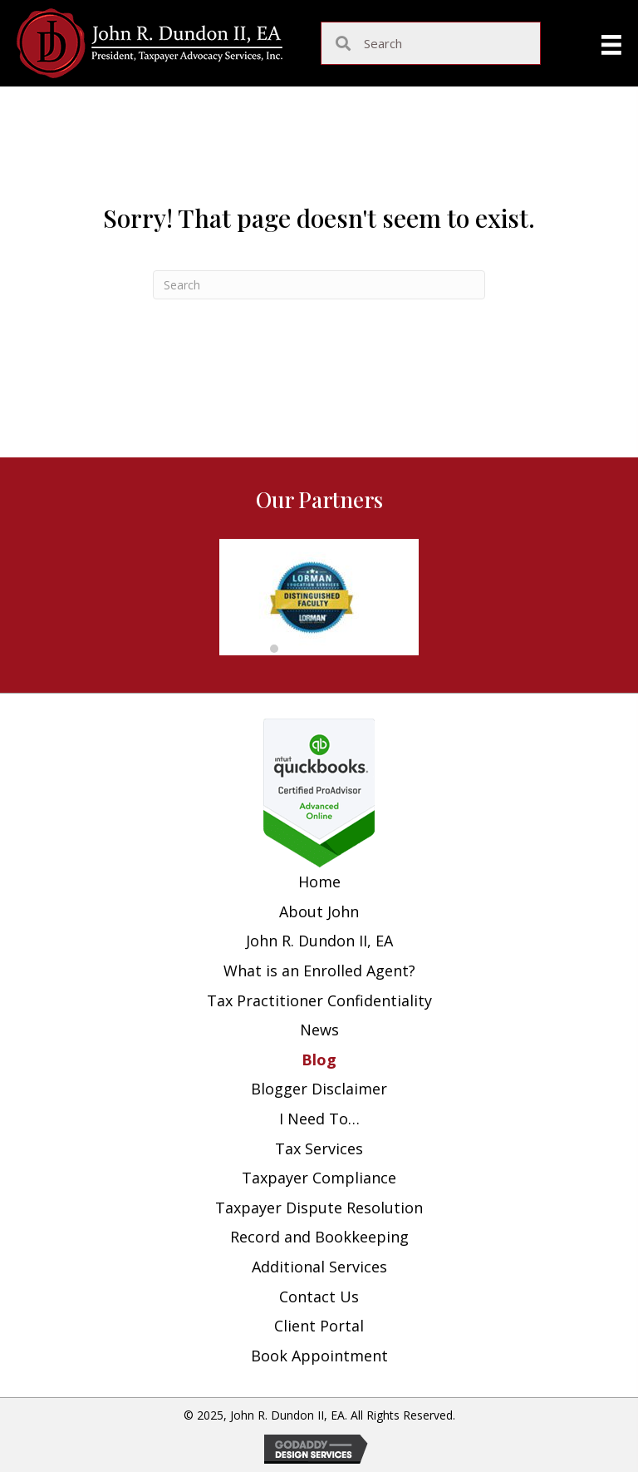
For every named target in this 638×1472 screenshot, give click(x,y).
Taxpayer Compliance (319, 1178)
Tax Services (319, 1148)
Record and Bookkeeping (319, 1237)
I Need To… (319, 1119)
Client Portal (319, 1326)
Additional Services (319, 1267)
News (319, 1030)
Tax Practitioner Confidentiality (319, 1000)
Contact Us (319, 1297)
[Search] (319, 284)
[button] (274, 649)
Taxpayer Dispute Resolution (319, 1208)
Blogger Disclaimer (319, 1089)
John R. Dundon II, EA (319, 941)
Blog (319, 1059)
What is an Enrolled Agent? (319, 971)
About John (319, 911)
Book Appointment (319, 1356)
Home (319, 882)
